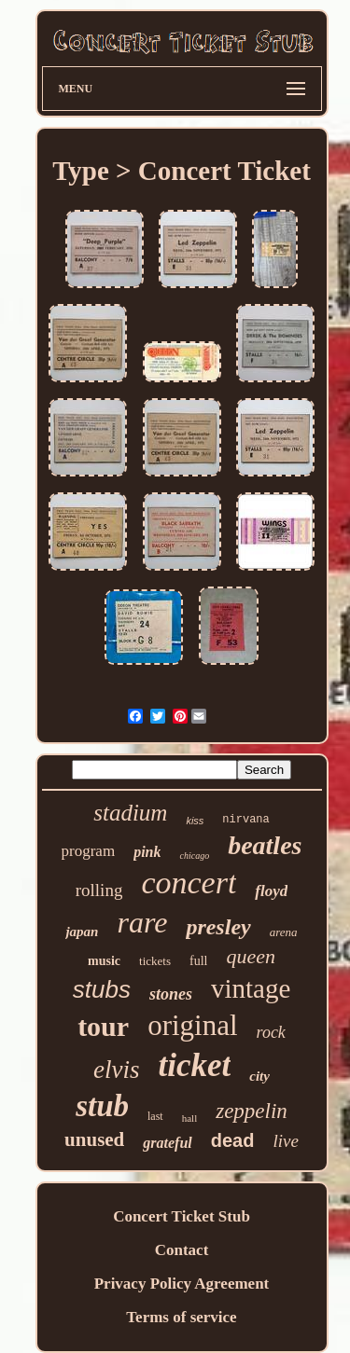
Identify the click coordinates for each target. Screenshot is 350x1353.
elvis (116, 1070)
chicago (194, 855)
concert (188, 882)
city (259, 1076)
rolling (99, 890)
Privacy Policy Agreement (182, 1283)
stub (102, 1106)
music (104, 961)
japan (81, 931)
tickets (155, 961)
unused (94, 1139)
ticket (195, 1065)
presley (218, 927)
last (155, 1116)
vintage (250, 988)
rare (142, 922)
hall (190, 1118)
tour (103, 1026)
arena (284, 932)
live (285, 1141)
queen (250, 956)
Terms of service (181, 1317)
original (192, 1025)
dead (233, 1140)
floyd (271, 891)
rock (271, 1032)
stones (170, 994)
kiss (194, 820)
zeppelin (251, 1111)
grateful (167, 1143)
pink (147, 852)
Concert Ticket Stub (181, 1216)
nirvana (245, 819)
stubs (102, 989)
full (198, 961)
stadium (130, 812)
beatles (264, 845)
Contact (182, 1250)
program (89, 851)
